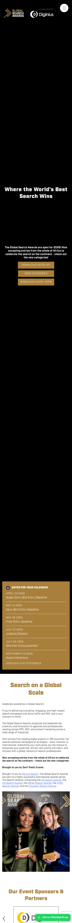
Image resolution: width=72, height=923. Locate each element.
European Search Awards (42, 786)
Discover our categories (23, 663)
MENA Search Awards (40, 783)
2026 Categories (36, 273)
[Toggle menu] (64, 8)
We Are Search (30, 774)
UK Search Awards (51, 780)
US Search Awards (12, 783)
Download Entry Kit (36, 265)
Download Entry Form (36, 282)
